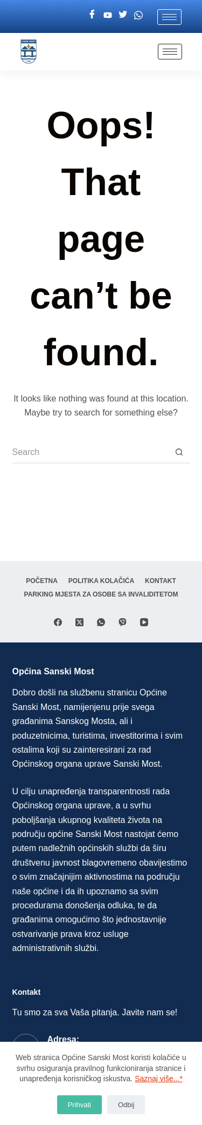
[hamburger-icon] (169, 17)
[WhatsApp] (101, 622)
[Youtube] (107, 15)
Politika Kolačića (101, 581)
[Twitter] (122, 15)
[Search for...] (90, 453)
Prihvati (79, 1105)
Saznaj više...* (159, 1078)
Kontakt (160, 581)
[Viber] (123, 622)
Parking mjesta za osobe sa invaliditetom (101, 594)
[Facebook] (92, 15)
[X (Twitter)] (79, 622)
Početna (42, 581)
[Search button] (179, 453)
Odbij (126, 1105)
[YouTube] (144, 622)
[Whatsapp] (138, 15)
